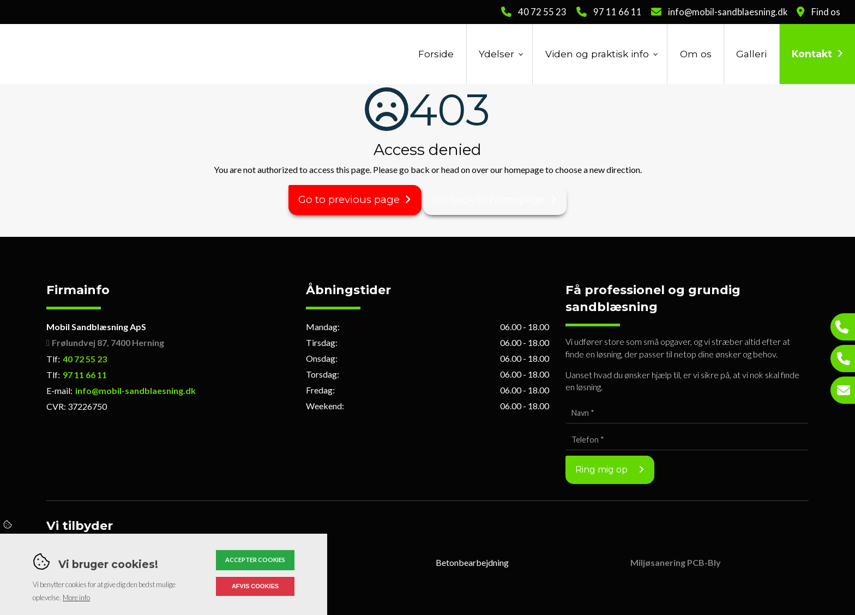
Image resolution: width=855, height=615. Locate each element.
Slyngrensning (269, 562)
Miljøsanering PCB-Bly (675, 562)
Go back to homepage (489, 199)
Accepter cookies (255, 559)
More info (76, 597)
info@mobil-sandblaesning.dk (727, 12)
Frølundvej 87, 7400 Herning (108, 342)
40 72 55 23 (542, 12)
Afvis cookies (255, 586)
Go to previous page (349, 199)
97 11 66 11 (617, 12)
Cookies (8, 525)
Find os (825, 12)
